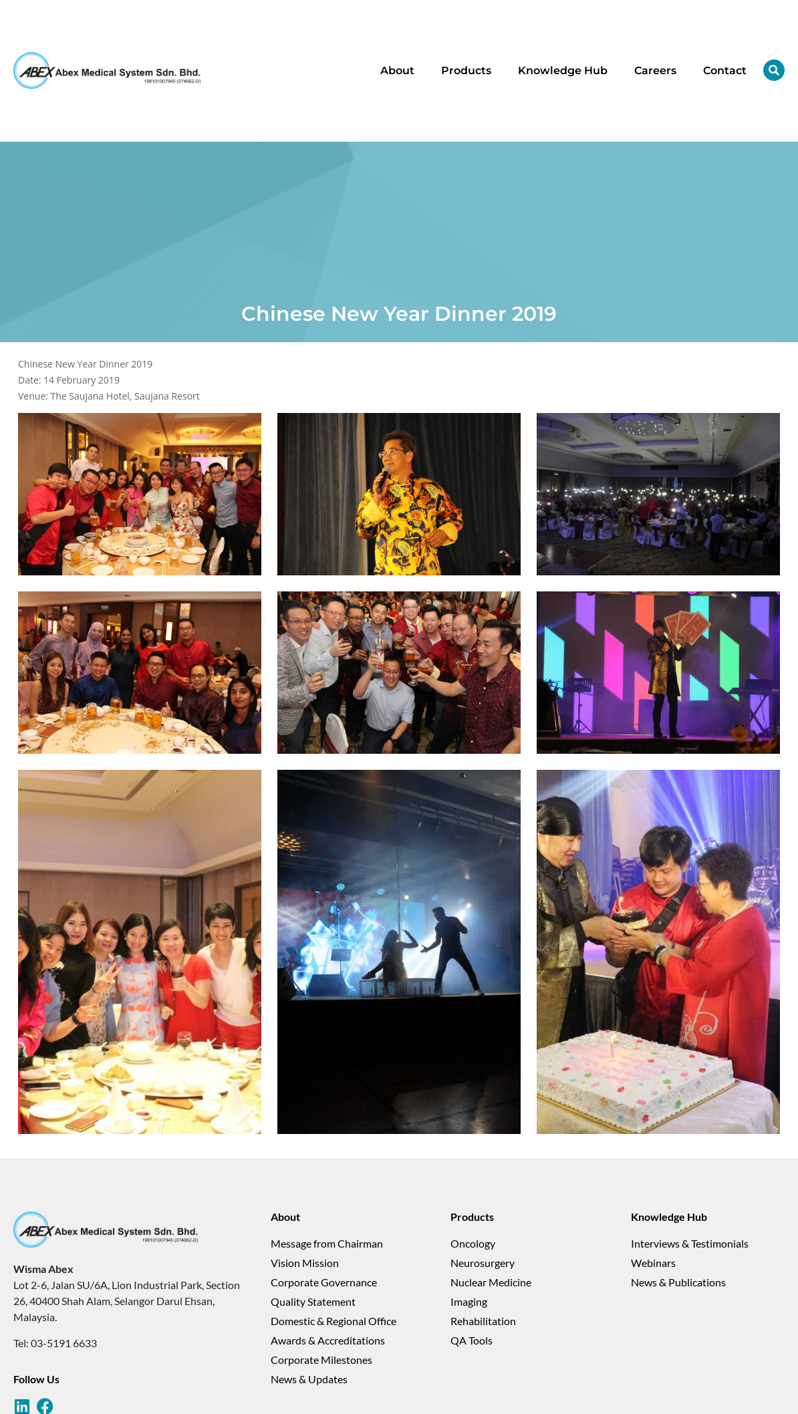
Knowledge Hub (563, 70)
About (397, 70)
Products (466, 70)
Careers (655, 70)
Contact (725, 70)
